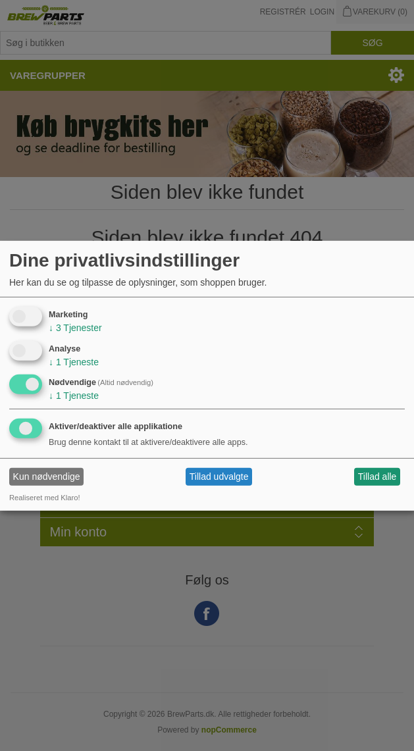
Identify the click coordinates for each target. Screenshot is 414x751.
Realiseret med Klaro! (44, 498)
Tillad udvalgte (219, 476)
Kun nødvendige (46, 476)
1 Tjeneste (74, 361)
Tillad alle (377, 476)
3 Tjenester (75, 328)
